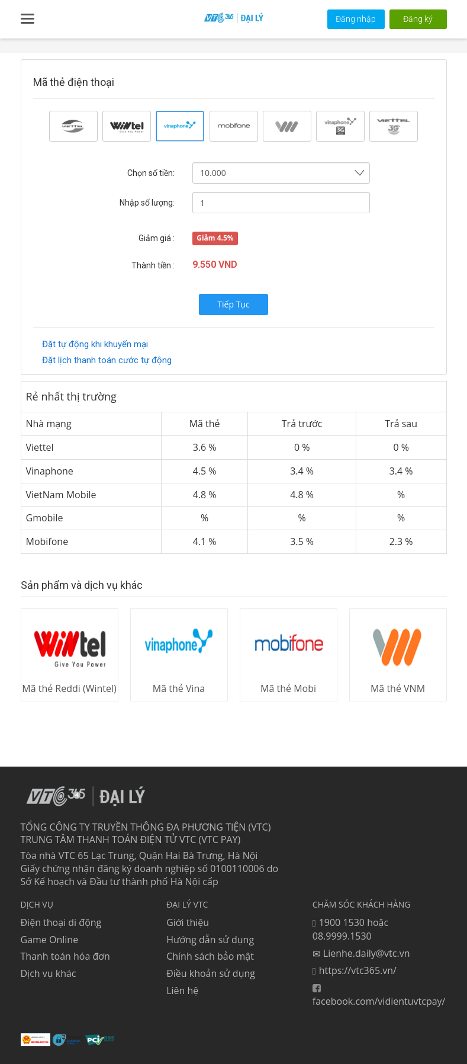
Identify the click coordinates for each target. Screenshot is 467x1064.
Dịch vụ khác (48, 973)
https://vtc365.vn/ (355, 970)
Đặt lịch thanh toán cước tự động (107, 360)
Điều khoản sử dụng (210, 973)
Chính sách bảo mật (210, 956)
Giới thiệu (187, 922)
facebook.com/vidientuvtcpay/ (379, 996)
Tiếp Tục (233, 304)
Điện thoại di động (61, 922)
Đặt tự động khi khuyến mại (95, 344)
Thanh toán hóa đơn (65, 956)
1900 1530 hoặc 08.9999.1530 (350, 929)
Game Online (50, 939)
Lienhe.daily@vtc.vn (361, 953)
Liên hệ (182, 990)
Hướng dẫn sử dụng (210, 939)
